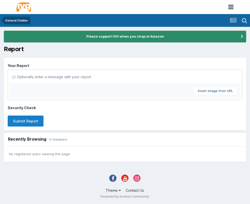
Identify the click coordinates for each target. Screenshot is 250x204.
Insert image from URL (215, 91)
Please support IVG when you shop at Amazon (125, 36)
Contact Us (135, 190)
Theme (113, 190)
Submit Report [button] (25, 121)
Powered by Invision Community (125, 196)
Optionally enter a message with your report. (52, 77)
